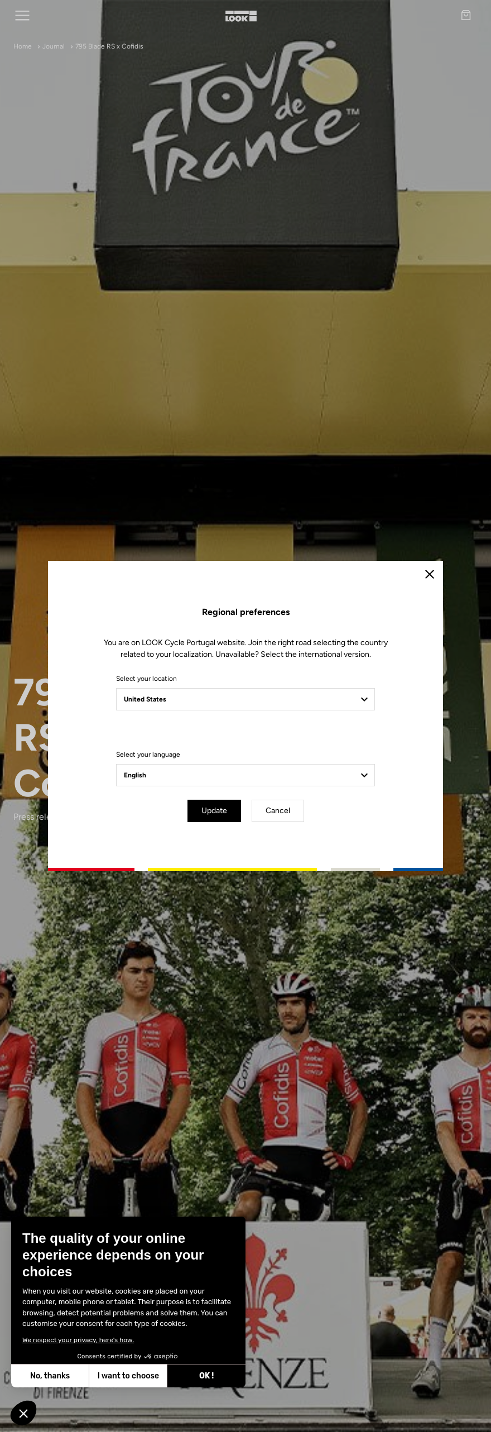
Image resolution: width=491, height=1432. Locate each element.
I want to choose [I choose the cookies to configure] (125, 1376)
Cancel (278, 810)
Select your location (146, 679)
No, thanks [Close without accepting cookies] (47, 1376)
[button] (23, 1413)
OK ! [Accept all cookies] (203, 1376)
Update (214, 810)
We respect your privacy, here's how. (75, 1340)
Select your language (148, 754)
